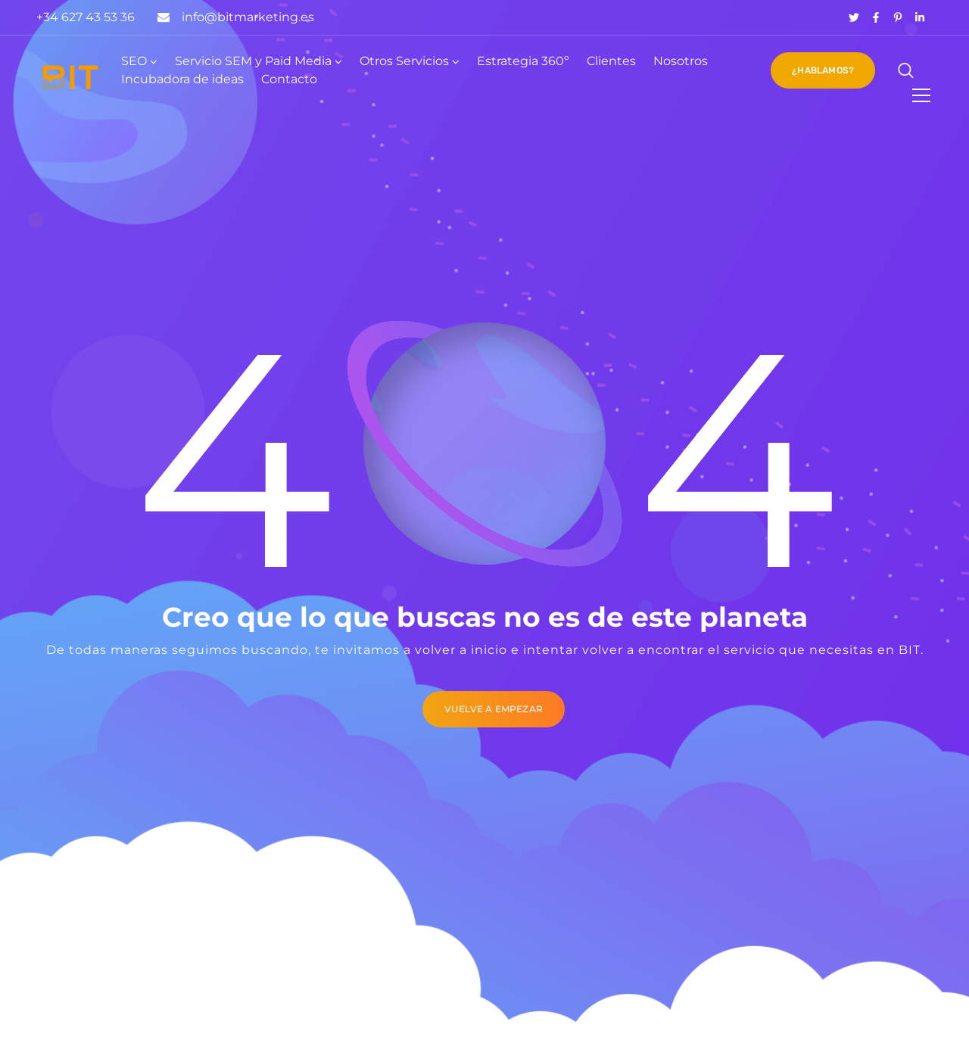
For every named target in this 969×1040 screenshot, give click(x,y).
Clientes (611, 61)
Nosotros (680, 61)
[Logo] (70, 77)
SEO (134, 61)
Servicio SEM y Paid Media (253, 61)
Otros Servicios (404, 61)
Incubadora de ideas (182, 79)
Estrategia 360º (523, 61)
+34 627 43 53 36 (85, 17)
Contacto (289, 79)
